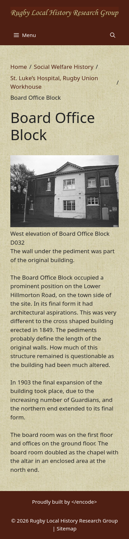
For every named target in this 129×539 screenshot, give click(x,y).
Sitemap (67, 528)
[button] (112, 35)
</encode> (84, 501)
